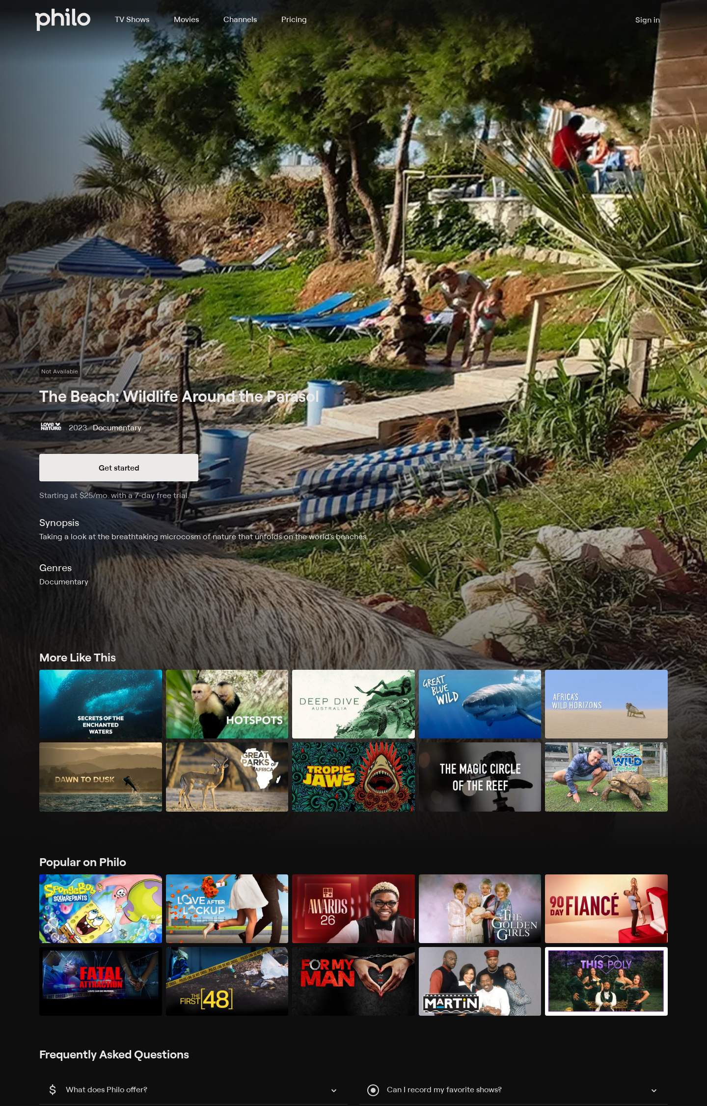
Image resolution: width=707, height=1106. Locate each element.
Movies (186, 19)
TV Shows (132, 19)
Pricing (294, 19)
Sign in (647, 20)
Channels (240, 19)
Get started (119, 468)
